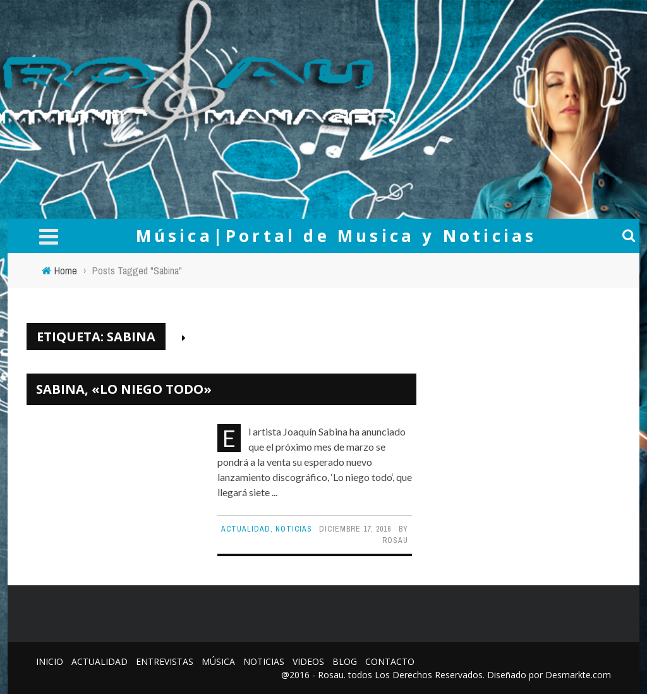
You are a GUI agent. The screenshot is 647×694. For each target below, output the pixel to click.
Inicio (49, 661)
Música (218, 661)
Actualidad (245, 529)
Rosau (395, 540)
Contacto (389, 661)
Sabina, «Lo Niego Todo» (124, 389)
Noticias (293, 529)
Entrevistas (164, 661)
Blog (344, 661)
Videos (308, 661)
